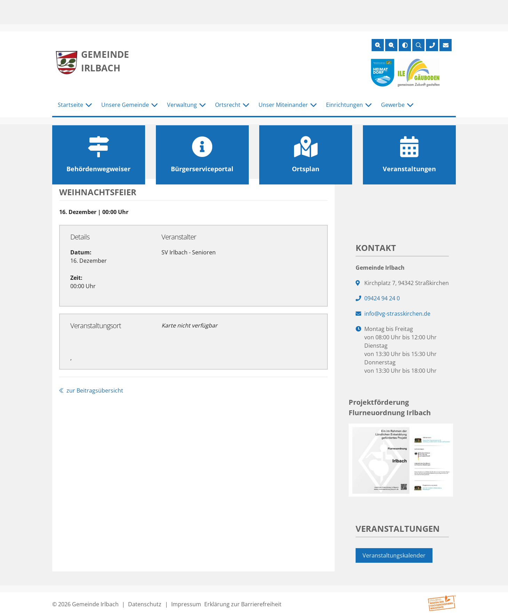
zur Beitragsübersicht (91, 390)
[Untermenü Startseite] (89, 105)
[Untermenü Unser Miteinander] (313, 105)
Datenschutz (144, 604)
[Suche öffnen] (418, 45)
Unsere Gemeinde (125, 105)
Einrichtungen (344, 105)
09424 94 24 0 (382, 298)
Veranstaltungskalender (394, 555)
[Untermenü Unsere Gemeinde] (154, 105)
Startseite (70, 105)
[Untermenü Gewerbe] (410, 105)
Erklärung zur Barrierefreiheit (242, 604)
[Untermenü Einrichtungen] (368, 105)
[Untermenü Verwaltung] (202, 105)
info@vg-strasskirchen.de (397, 313)
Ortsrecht (227, 105)
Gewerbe (393, 105)
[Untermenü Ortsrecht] (246, 105)
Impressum (186, 604)
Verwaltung (182, 105)
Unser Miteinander (283, 105)
